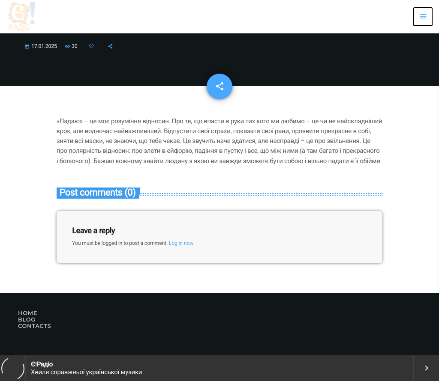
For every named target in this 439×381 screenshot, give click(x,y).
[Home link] (21, 17)
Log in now (181, 243)
